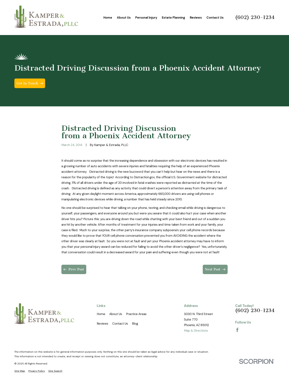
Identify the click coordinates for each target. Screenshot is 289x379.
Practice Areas (136, 314)
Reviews (102, 323)
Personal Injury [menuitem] (146, 17)
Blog (135, 323)
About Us (115, 314)
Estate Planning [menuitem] (173, 17)
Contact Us (120, 323)
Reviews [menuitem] (196, 17)
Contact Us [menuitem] (215, 17)
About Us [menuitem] (124, 17)
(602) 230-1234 (255, 17)
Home (101, 314)
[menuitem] (19, 371)
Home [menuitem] (107, 17)
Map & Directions (196, 330)
